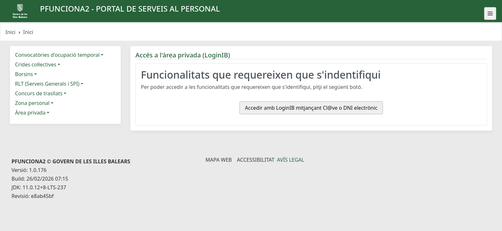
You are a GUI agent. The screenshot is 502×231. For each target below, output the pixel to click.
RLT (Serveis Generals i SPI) (47, 83)
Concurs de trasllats (38, 93)
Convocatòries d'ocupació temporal (57, 54)
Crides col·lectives (35, 64)
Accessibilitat (255, 159)
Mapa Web (219, 159)
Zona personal (32, 103)
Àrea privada (30, 112)
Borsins (24, 74)
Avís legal (290, 159)
